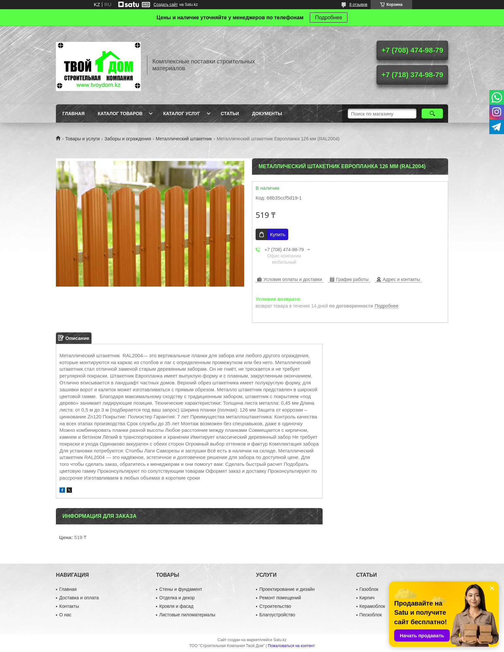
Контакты (69, 606)
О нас (65, 614)
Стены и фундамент (180, 589)
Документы (267, 113)
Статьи (230, 113)
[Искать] (432, 113)
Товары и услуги (82, 138)
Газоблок (369, 589)
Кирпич (367, 597)
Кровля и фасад (176, 606)
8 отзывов (358, 4)
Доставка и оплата (79, 597)
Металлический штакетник (184, 138)
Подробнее (328, 17)
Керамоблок (372, 606)
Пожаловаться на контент (291, 645)
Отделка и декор (176, 597)
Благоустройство (277, 614)
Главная (73, 113)
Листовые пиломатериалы (187, 614)
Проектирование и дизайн (286, 589)
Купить (277, 234)
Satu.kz (279, 640)
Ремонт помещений (280, 597)
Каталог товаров (120, 113)
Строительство (275, 606)
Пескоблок (371, 614)
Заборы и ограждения (128, 138)
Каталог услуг (181, 113)
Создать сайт (166, 4)
